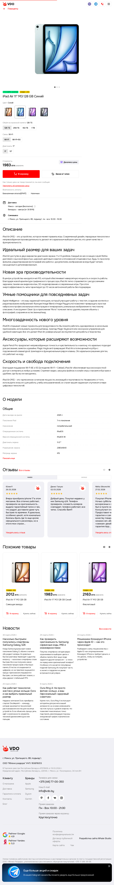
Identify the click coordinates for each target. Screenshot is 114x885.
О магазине (8, 783)
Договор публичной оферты (62, 840)
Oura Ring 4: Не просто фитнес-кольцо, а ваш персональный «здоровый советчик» (54, 692)
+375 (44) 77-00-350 (51, 781)
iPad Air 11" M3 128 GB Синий (57, 599)
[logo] (8, 4)
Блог (5, 804)
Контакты (7, 798)
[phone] (102, 4)
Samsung (29, 788)
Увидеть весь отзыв (15, 532)
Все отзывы (24, 470)
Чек (72, 845)
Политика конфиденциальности (63, 833)
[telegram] (96, 4)
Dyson (28, 793)
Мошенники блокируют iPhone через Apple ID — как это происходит (94, 642)
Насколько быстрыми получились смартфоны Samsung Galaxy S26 (16, 642)
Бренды (30, 778)
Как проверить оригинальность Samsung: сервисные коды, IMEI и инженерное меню (54, 643)
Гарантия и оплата (12, 793)
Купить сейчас (29, 613)
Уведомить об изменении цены (16, 186)
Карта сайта (58, 845)
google (84, 477)
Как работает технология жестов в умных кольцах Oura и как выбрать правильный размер (19, 692)
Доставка (7, 788)
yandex (29, 477)
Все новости (105, 628)
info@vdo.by (46, 791)
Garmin (28, 798)
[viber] (89, 4)
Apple (28, 783)
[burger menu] (108, 4)
